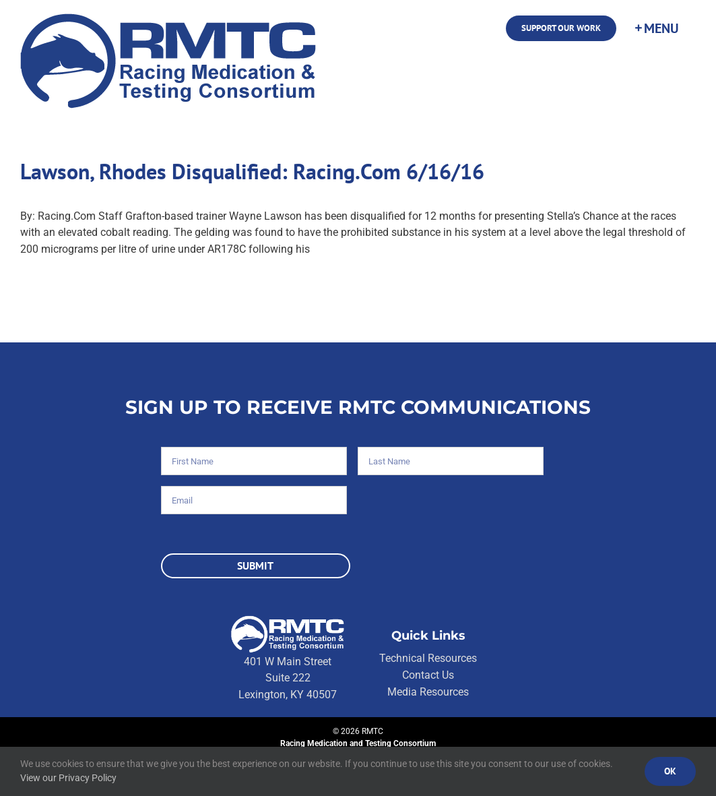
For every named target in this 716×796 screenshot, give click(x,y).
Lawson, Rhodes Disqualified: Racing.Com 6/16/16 (252, 171)
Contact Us (428, 675)
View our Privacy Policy (68, 777)
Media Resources (428, 691)
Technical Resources (428, 658)
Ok (670, 771)
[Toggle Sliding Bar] (656, 28)
